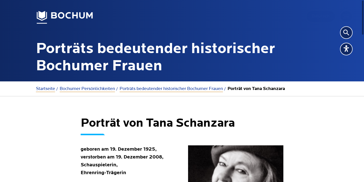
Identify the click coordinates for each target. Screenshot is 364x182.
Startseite (45, 89)
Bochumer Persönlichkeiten (87, 89)
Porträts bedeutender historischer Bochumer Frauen (171, 89)
